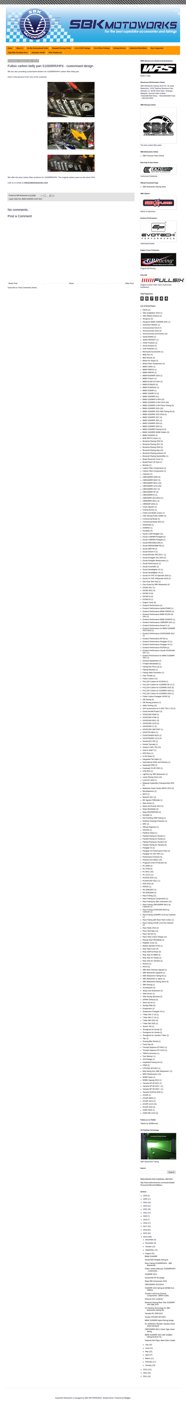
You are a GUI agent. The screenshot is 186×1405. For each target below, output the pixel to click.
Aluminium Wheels (150, 325)
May (147, 1352)
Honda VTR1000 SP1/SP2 (155, 1317)
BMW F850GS (148, 370)
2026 (145, 1196)
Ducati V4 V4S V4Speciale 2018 (155, 578)
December (149, 1240)
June (147, 1348)
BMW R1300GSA (149, 387)
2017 (145, 1226)
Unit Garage (147, 1059)
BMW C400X (148, 367)
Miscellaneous (148, 791)
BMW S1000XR (149, 435)
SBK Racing (147, 985)
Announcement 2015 (151, 331)
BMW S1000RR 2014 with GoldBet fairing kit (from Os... (158, 1336)
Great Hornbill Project (151, 711)
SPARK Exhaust (149, 1000)
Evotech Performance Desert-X (155, 625)
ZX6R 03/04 (147, 1110)
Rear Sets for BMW (150, 955)
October (148, 1247)
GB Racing (147, 700)
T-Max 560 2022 (149, 1020)
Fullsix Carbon (148, 679)
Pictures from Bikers (150, 860)
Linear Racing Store (150, 777)
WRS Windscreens (150, 1074)
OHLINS (146, 830)
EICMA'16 (147, 599)
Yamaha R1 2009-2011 (154, 1313)
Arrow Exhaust (148, 346)
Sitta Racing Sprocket (151, 997)
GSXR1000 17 (148, 726)
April (147, 1355)
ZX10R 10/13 (148, 1101)
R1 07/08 (146, 869)
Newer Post (12, 283)
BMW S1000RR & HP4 (152, 399)
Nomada (146, 815)
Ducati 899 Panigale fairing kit (156, 1260)
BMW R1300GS (149, 385)
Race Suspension (157, 48)
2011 (145, 1376)
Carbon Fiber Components (153, 468)
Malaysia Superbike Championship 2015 (158, 783)
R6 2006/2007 (148, 890)
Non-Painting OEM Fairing (153, 818)
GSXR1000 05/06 (149, 714)
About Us (19, 48)
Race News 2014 (149, 928)
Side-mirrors (147, 994)
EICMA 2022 (147, 590)
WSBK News (148, 1077)
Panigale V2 (147, 848)
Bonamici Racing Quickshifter (154, 456)
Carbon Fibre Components (153, 471)
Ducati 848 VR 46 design (154, 1278)
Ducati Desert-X (149, 552)
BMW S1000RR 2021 (151, 420)
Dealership (147, 525)
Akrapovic (146, 319)
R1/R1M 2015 (148, 878)
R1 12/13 (146, 875)
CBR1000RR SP (149, 492)
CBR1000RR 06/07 (150, 480)
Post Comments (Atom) (27, 288)
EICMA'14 (147, 596)
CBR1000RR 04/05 (150, 477)
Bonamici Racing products (153, 453)
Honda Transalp (149, 744)
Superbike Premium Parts (18, 53)
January (148, 1365)
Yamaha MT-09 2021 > (152, 1086)
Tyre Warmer (148, 1056)
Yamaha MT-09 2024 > (152, 1089)
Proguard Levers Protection (153, 863)
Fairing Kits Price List (151, 667)
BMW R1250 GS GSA (151, 382)
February (149, 1362)
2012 (145, 1373)
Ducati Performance (150, 564)
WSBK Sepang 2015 (151, 1080)
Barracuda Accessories (152, 352)
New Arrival (147, 803)
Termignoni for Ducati (151, 1029)
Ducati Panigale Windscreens (154, 561)
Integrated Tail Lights (151, 759)
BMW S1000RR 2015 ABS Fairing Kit (157, 411)
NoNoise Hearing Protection (154, 821)
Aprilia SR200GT (149, 340)
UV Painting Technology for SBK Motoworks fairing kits (157, 1309)
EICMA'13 (147, 593)
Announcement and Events (153, 334)
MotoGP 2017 (148, 797)
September (149, 1250)
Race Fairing (148, 896)
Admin (145, 310)
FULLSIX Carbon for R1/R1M (154, 682)
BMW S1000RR (149, 397)
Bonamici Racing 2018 (151, 447)
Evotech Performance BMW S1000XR (157, 619)
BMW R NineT (148, 379)
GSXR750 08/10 (149, 732)
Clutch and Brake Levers (152, 513)
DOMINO (146, 528)
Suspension (147, 1009)
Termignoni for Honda (151, 1032)
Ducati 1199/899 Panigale (153, 537)
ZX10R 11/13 (148, 1104)
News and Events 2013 (152, 806)
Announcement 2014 (151, 328)
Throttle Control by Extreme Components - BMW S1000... (157, 1295)
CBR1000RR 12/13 (150, 486)
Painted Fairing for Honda (153, 839)
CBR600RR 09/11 (150, 501)
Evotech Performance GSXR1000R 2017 (159, 634)
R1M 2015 (147, 884)
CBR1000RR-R (149, 495)
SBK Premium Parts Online (153, 156)
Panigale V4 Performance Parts (155, 851)
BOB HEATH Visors (150, 438)
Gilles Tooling (148, 706)
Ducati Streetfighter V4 (151, 573)
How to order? (148, 750)
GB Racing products (150, 702)
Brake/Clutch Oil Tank (151, 462)
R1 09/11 (146, 872)
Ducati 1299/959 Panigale (153, 540)
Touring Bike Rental (150, 1041)
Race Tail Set (148, 934)
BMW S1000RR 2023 (151, 423)
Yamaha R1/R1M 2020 (151, 1092)
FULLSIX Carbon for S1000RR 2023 (157, 694)
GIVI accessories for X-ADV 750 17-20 (158, 708)
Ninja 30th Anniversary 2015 (156, 1281)
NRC (144, 824)
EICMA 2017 (147, 588)
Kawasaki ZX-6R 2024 (151, 768)
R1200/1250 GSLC (150, 881)
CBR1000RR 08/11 (150, 483)
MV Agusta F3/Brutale (151, 800)
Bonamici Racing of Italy (61, 48)
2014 (145, 1237)
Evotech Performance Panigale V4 (156, 645)
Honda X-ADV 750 (150, 747)
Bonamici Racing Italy (151, 450)
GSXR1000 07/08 (149, 717)
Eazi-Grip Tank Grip (150, 582)
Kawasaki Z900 (149, 765)
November (149, 1243)
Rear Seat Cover (149, 949)
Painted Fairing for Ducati (152, 836)
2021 (145, 1213)
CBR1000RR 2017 (150, 489)
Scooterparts (148, 988)
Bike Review (147, 358)
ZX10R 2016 (147, 1107)
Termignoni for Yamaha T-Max (154, 1035)
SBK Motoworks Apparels (152, 973)
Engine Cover (148, 602)
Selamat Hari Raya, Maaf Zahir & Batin (160, 1340)
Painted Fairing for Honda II (153, 842)
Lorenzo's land (148, 780)
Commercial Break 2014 (152, 522)
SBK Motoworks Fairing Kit (153, 976)
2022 (145, 1209)
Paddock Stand (149, 833)
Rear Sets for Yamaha (151, 961)
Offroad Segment (149, 827)
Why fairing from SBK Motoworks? (156, 1071)
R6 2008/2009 (148, 893)
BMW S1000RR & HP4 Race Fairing (157, 405)
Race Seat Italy (149, 931)
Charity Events (148, 510)
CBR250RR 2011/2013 (152, 498)
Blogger (127, 1398)
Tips (144, 1038)
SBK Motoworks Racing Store (154, 187)
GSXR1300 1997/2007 (151, 729)
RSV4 (145, 967)
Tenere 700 (147, 1026)
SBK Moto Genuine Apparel (153, 970)
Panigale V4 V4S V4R (151, 854)
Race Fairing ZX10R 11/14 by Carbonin (158, 923)
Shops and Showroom (151, 991)
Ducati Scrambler (149, 567)
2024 (145, 1203)
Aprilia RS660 (148, 337)
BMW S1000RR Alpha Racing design (159, 1320)
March (148, 1358)
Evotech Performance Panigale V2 (156, 642)
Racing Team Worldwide (152, 940)
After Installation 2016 (151, 313)
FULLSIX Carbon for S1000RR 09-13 (157, 685)
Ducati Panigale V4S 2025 (153, 558)
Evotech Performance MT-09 (154, 639)
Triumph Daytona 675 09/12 (153, 1047)
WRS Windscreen (55, 53)
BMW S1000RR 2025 (151, 426)
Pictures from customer (154, 1299)
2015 (145, 1233)
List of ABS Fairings (82, 48)
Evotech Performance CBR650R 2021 (157, 622)
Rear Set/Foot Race (150, 952)
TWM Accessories (150, 1053)
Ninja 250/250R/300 (150, 812)
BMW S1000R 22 (149, 393)
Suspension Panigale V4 (152, 1011)
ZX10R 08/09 (148, 1098)
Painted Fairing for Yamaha (153, 845)
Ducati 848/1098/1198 (151, 543)
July (147, 1345)
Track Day (147, 1044)
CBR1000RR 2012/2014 (154, 1285)
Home (10, 48)
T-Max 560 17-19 (149, 1017)
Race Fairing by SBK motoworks (155, 902)
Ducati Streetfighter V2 (151, 570)
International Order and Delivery (155, 762)
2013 (145, 1370)
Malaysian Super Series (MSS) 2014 (157, 788)
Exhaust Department (151, 661)
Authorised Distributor (138, 48)
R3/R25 (146, 887)
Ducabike (146, 531)
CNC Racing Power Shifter (153, 516)
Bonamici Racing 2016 (151, 441)
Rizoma (146, 964)
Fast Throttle (147, 676)
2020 (145, 1216)
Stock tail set (148, 1003)
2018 (145, 1223)
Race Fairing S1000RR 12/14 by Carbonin (159, 915)
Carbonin (146, 474)
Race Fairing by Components (154, 899)
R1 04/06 (146, 866)
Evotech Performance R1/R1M (155, 648)
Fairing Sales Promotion (152, 673)
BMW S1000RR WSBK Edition (155, 432)
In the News (147, 756)
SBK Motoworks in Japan (152, 979)
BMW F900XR (148, 373)
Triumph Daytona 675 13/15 (153, 1050)
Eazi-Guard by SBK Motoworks (155, 584)
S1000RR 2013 (151, 1274)
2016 (145, 1230)
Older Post (129, 283)
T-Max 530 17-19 (149, 1015)
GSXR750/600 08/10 (151, 735)
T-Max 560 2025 (149, 1023)
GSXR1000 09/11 (149, 720)
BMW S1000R (148, 391)
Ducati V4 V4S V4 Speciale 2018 (155, 576)
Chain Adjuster (148, 507)
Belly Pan (17, 199)
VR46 (145, 1065)
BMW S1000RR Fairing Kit (153, 429)
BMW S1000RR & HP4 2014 (32, 199)
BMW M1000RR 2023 (151, 376)
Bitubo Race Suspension (152, 364)
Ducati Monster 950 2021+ (153, 555)
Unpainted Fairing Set (151, 1062)
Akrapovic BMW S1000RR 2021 (155, 322)
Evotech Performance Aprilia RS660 (157, 608)
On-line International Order (37, 48)
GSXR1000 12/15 (149, 723)
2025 (145, 1199)
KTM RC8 (146, 771)
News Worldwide (149, 809)
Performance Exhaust (151, 857)
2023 (145, 1206)
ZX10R (145, 1095)
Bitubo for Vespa (149, 361)
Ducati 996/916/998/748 (152, 546)
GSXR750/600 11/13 (151, 738)
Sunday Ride (148, 1005)
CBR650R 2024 (149, 504)
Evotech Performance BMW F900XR (157, 611)
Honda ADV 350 (149, 741)
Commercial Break (150, 519)
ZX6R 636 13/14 (149, 1113)
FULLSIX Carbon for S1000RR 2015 (157, 688)
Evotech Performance (151, 605)
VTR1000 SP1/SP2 (150, 1068)
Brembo (146, 465)
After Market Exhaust (151, 316)
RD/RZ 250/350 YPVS (151, 946)
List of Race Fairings (102, 48)
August (148, 1253)
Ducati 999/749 (149, 549)
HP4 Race (147, 753)
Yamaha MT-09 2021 (151, 1083)
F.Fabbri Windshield (150, 664)
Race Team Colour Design (153, 937)
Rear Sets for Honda (151, 958)
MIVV (145, 794)
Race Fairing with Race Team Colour (157, 920)
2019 (145, 1220)
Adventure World (38, 53)
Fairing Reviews (120, 48)
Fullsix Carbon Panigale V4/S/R (155, 696)
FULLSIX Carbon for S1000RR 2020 (157, 691)
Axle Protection (149, 349)
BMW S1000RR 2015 (151, 408)
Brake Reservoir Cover (151, 459)
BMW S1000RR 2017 (151, 417)
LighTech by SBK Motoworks (154, 774)
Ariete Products (149, 343)
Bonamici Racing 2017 (151, 444)
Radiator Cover (149, 943)
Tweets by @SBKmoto (149, 1123)
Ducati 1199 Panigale (151, 534)
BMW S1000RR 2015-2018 (153, 414)
